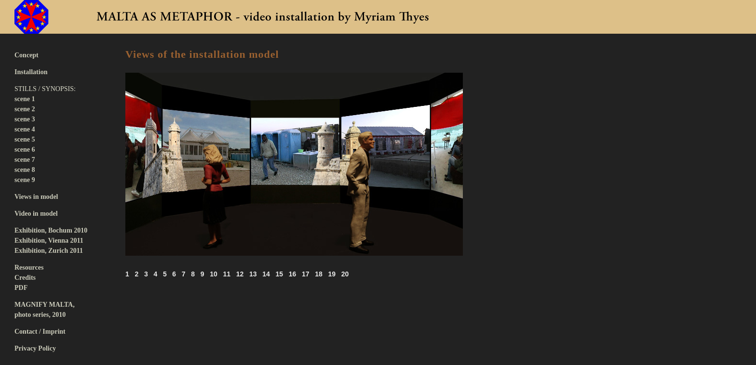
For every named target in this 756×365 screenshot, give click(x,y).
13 (253, 274)
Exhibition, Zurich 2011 (48, 250)
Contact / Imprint (40, 331)
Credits (25, 277)
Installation (30, 72)
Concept (26, 55)
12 (240, 274)
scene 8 (24, 169)
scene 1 (24, 99)
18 (319, 274)
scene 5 (24, 139)
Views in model (36, 196)
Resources (28, 267)
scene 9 (24, 179)
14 (266, 274)
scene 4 (24, 129)
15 (279, 274)
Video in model (36, 213)
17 (306, 274)
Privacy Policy (35, 348)
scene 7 (24, 159)
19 (332, 274)
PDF (20, 287)
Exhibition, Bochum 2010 (50, 230)
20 (345, 274)
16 (293, 274)
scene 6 (24, 149)
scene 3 (24, 119)
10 (213, 274)
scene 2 (24, 109)
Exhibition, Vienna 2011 (48, 240)
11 (226, 274)
